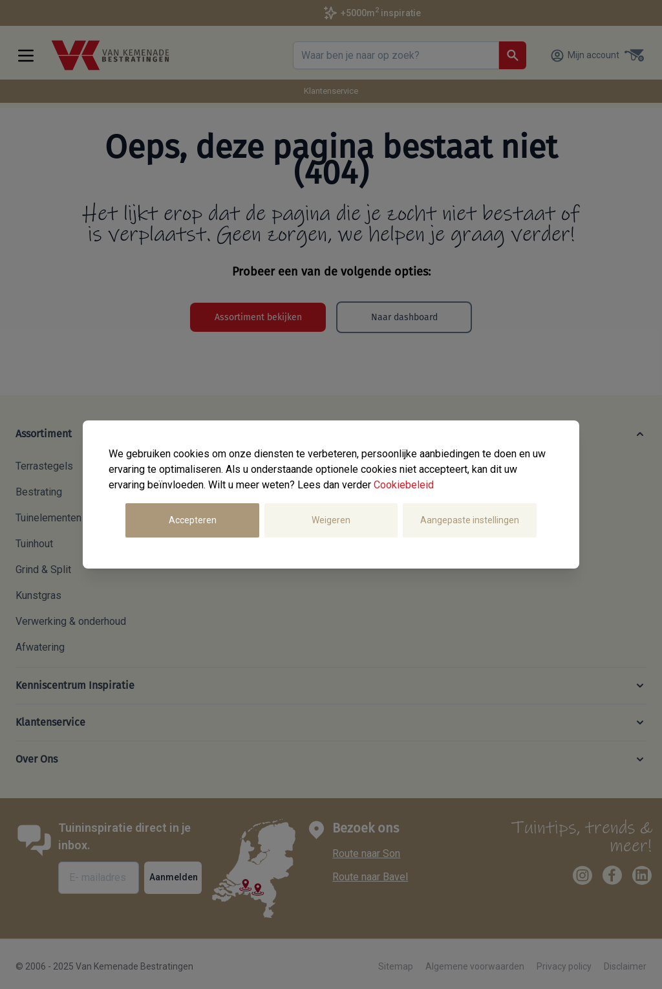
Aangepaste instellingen (469, 520)
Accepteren (193, 520)
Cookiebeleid (404, 485)
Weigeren (331, 520)
